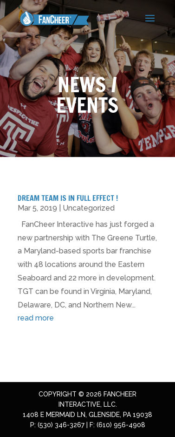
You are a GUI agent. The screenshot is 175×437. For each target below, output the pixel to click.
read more (36, 318)
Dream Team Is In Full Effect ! (68, 198)
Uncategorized (89, 208)
